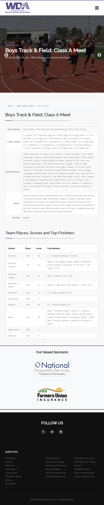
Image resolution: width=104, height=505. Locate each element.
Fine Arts (77, 465)
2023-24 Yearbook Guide (56, 476)
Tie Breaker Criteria (13, 476)
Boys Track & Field (25, 106)
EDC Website (10, 483)
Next (98, 54)
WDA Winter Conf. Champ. (84, 462)
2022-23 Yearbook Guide (84, 473)
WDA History (10, 458)
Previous (5, 54)
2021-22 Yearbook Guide (56, 473)
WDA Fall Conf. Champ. (55, 462)
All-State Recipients (82, 469)
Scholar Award (11, 473)
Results (26, 217)
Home (10, 106)
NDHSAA (8, 480)
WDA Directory (11, 469)
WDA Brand (10, 465)
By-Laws (8, 462)
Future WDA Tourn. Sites (84, 458)
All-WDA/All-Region (53, 469)
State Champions (53, 458)
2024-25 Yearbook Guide (84, 476)
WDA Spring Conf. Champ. (56, 465)
